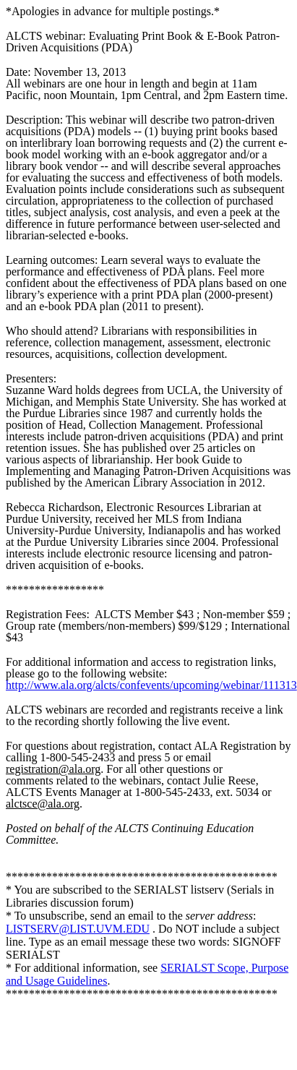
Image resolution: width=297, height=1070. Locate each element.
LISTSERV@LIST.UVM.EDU (78, 929)
